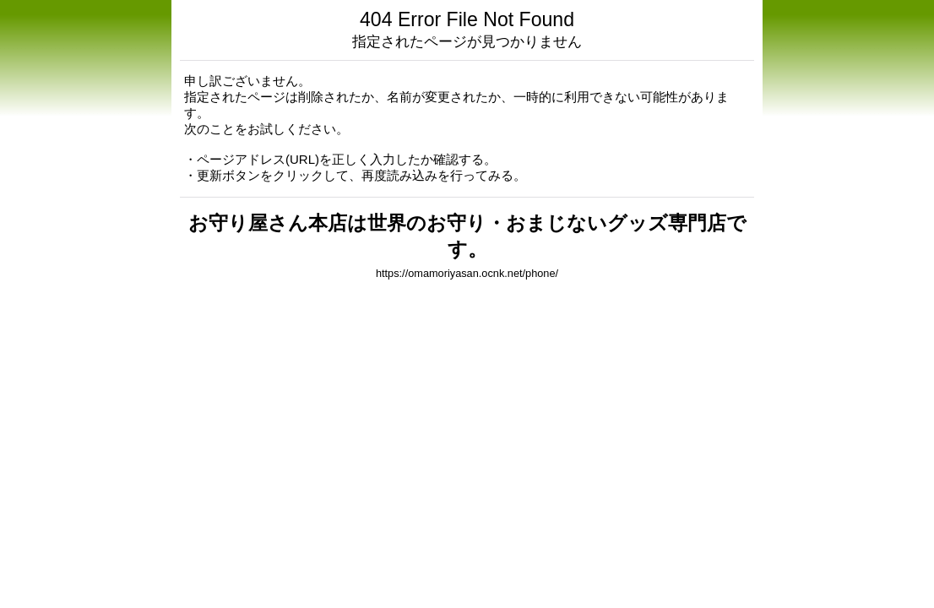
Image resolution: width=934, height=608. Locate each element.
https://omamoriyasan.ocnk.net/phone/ (467, 273)
